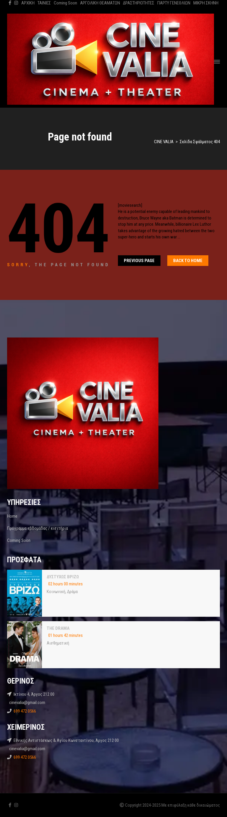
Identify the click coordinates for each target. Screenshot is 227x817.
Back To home (187, 260)
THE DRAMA (58, 628)
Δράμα (72, 591)
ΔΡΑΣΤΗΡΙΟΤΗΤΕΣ (138, 3)
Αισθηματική (58, 643)
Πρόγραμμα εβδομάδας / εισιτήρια (37, 528)
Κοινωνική (56, 591)
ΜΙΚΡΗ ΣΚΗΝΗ (205, 3)
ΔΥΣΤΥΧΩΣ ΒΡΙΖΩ (63, 576)
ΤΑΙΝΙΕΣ (44, 3)
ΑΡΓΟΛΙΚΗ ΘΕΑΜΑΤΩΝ (100, 3)
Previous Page (139, 260)
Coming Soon (65, 3)
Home (12, 516)
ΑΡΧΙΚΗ (28, 3)
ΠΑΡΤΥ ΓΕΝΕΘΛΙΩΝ (173, 3)
